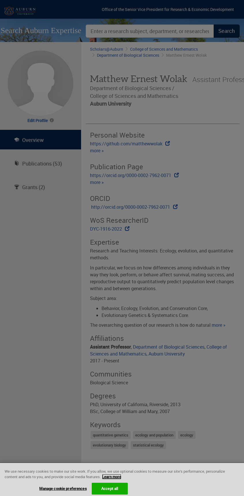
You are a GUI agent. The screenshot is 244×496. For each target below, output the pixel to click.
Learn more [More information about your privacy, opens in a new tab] (111, 479)
